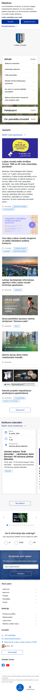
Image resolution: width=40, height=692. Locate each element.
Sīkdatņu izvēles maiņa (11, 624)
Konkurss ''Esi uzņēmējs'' (11, 401)
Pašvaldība (7, 251)
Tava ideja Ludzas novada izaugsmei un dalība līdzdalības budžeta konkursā (19, 241)
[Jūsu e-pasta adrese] (20, 566)
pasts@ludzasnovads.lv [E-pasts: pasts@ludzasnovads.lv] (12, 639)
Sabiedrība (18, 290)
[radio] (7, 542)
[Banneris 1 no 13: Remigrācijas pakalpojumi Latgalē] (20, 518)
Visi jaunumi (20, 410)
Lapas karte (7, 620)
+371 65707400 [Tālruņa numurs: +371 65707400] (9, 635)
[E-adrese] (6, 646)
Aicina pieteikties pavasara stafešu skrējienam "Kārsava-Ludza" (18, 319)
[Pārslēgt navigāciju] (20, 687)
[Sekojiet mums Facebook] (3, 665)
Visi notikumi (20, 503)
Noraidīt (10, 22)
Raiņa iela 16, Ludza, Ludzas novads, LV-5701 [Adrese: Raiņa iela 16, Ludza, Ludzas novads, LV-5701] (20, 642)
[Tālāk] (36, 517)
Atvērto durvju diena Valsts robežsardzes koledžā (15, 356)
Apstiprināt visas (29, 22)
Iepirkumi (6, 592)
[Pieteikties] (20, 573)
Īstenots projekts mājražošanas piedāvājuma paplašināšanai (16, 391)
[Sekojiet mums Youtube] (7, 665)
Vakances (6, 589)
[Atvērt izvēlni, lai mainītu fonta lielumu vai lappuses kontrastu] (30, 688)
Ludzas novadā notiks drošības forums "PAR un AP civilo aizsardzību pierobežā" (19, 164)
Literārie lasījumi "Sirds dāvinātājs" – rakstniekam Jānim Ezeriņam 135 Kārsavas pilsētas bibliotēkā (19, 455)
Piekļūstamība (7, 617)
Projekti (5, 596)
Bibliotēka (8, 471)
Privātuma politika (9, 614)
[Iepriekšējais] (3, 517)
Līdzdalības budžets (20, 248)
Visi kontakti (12, 652)
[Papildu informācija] (12, 646)
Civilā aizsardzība (8, 209)
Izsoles (5, 602)
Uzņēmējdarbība (19, 398)
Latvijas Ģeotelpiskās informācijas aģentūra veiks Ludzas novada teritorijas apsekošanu (18, 282)
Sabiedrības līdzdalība (20, 206)
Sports (17, 326)
